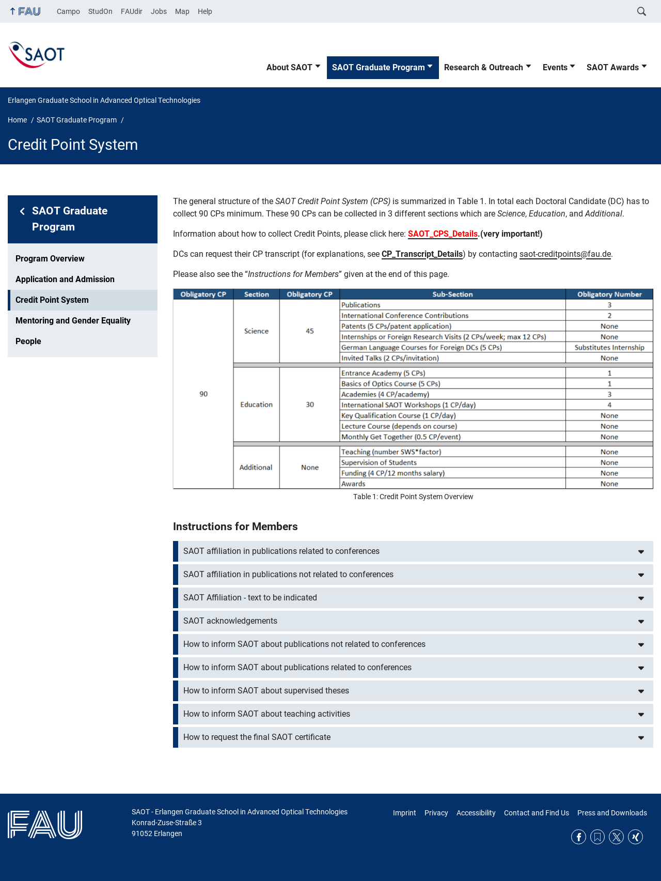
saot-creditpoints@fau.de (565, 254)
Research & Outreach (483, 67)
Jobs (159, 11)
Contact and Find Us (536, 813)
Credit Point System (52, 300)
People (28, 341)
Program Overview (50, 259)
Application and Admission (65, 279)
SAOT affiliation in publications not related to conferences (288, 574)
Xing (635, 836)
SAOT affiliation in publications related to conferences (281, 551)
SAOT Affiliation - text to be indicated (250, 597)
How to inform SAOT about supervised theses (266, 690)
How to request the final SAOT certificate (256, 737)
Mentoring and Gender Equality (73, 321)
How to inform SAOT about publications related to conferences (297, 667)
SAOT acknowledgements (230, 621)
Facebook (578, 836)
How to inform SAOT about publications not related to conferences (304, 644)
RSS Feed (597, 836)
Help (205, 11)
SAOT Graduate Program (378, 67)
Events (555, 67)
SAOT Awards (613, 67)
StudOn (100, 11)
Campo (68, 11)
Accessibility (476, 813)
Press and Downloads (612, 813)
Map (182, 11)
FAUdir (132, 11)
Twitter (616, 836)
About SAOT (289, 67)
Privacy (436, 813)
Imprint (404, 813)
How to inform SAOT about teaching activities (266, 714)
